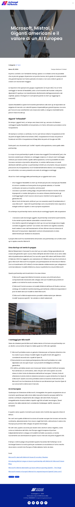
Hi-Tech (18, 65)
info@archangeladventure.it (44, 498)
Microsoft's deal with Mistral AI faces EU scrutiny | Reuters (28, 457)
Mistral (17, 476)
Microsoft (11, 476)
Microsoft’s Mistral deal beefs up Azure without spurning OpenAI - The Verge (35, 468)
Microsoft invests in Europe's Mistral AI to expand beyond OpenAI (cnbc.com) (35, 472)
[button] (73, 3)
